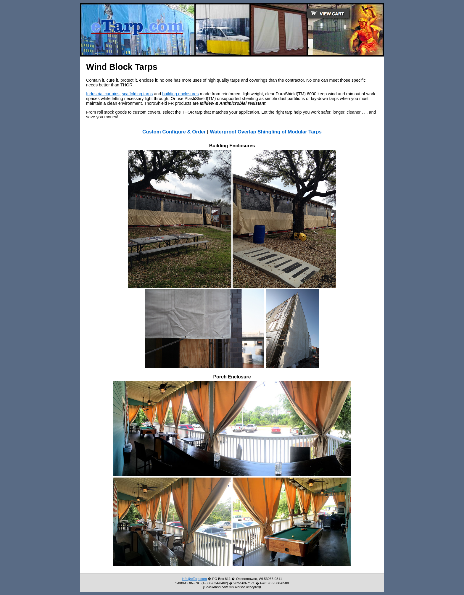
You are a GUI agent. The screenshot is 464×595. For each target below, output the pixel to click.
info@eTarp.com (194, 579)
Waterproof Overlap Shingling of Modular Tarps (266, 132)
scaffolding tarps (137, 93)
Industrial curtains (103, 93)
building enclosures (180, 93)
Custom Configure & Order (174, 132)
